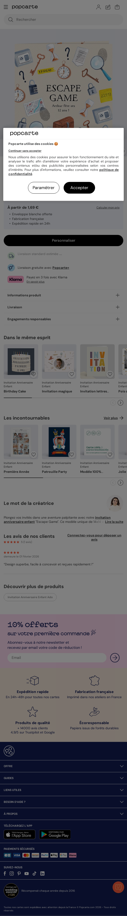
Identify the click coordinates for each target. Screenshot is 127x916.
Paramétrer (44, 188)
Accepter (79, 188)
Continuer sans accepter (24, 151)
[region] (63, 164)
